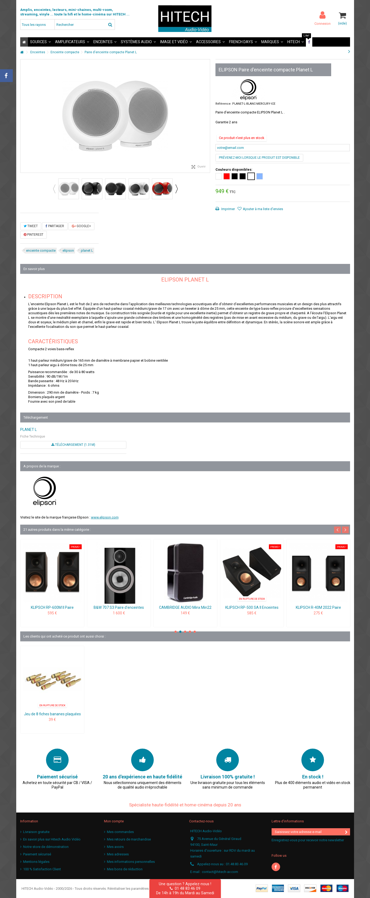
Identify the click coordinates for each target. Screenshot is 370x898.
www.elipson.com (105, 517)
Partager (54, 226)
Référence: (223, 103)
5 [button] (195, 632)
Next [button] (176, 188)
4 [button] (190, 632)
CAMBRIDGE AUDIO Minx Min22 (185, 607)
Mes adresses (118, 854)
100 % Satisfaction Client (42, 869)
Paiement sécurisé (37, 854)
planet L (87, 250)
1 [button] (175, 632)
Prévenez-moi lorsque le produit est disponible (259, 158)
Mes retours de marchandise (129, 839)
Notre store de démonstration (46, 847)
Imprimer (228, 209)
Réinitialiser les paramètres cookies (134, 889)
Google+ (81, 226)
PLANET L (28, 429)
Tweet (31, 226)
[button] (40, 42)
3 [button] (185, 632)
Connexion (322, 23)
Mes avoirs (115, 847)
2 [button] (180, 632)
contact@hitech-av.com (220, 872)
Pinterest (33, 234)
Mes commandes (120, 832)
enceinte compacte (41, 250)
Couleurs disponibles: (234, 170)
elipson (68, 250)
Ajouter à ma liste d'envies (263, 209)
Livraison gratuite (36, 832)
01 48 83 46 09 (185, 888)
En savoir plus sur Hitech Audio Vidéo (52, 839)
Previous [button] (54, 188)
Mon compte (114, 821)
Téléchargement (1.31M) (73, 445)
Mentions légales (36, 862)
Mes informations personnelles (131, 862)
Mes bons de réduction (125, 869)
